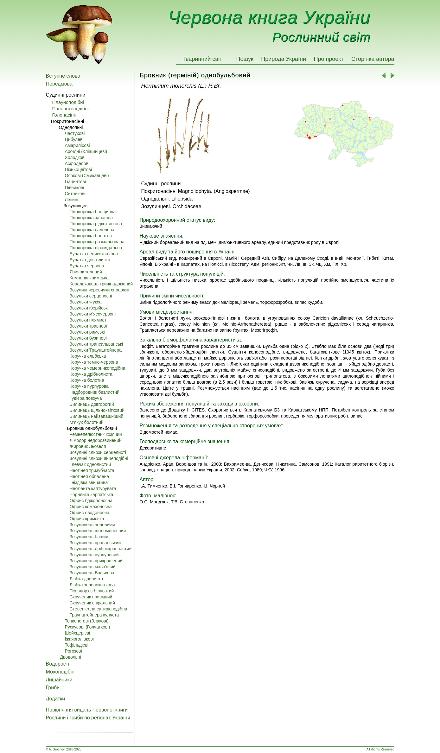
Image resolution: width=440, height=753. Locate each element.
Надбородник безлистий (95, 392)
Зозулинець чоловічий (92, 524)
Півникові (74, 187)
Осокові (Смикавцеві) (87, 175)
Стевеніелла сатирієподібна (98, 609)
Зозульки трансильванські (96, 344)
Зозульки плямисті (89, 320)
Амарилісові (77, 145)
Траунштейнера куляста (94, 615)
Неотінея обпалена (89, 476)
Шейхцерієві (77, 633)
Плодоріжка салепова (92, 229)
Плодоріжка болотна (91, 235)
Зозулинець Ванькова (92, 573)
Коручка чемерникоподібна (97, 368)
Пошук (244, 59)
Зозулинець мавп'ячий (93, 567)
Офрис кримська (87, 518)
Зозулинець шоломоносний (98, 530)
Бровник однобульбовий (92, 428)
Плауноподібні (68, 102)
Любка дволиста (86, 579)
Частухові (75, 133)
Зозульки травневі (88, 326)
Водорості (57, 664)
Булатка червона (87, 266)
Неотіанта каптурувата (93, 488)
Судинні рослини (66, 95)
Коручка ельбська (88, 356)
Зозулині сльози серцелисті (98, 452)
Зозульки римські (87, 332)
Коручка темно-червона (94, 362)
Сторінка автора (372, 59)
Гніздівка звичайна (89, 482)
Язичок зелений (86, 272)
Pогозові (73, 651)
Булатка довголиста (90, 260)
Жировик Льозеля (88, 446)
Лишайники (59, 679)
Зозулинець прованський (95, 542)
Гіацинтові (75, 181)
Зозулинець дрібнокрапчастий (101, 548)
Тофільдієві (76, 645)
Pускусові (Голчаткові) (87, 627)
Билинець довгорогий (92, 404)
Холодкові (75, 157)
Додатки (55, 698)
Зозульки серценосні (91, 296)
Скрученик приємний (91, 597)
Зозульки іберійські (89, 308)
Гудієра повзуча (86, 398)
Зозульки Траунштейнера (96, 350)
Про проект (328, 59)
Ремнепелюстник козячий (96, 434)
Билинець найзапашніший (97, 416)
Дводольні (70, 657)
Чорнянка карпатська (91, 494)
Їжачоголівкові (79, 639)
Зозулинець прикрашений (96, 560)
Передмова (59, 83)
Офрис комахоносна (91, 506)
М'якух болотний (87, 422)
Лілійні (71, 199)
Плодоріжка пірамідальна (96, 248)
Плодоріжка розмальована (97, 241)
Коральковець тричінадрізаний (101, 284)
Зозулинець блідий (89, 536)
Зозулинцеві (76, 205)
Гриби (53, 687)
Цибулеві (74, 139)
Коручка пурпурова (89, 386)
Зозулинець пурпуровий (94, 554)
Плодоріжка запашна (91, 217)
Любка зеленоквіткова (92, 585)
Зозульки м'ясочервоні (93, 314)
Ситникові (75, 193)
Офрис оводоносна (89, 512)
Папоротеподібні (70, 108)
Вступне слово (63, 76)
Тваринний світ (202, 59)
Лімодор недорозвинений (96, 440)
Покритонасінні (67, 121)
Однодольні (71, 127)
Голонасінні (65, 114)
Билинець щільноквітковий (97, 410)
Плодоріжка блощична (93, 211)
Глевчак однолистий (90, 464)
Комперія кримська (89, 278)
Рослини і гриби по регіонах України (88, 717)
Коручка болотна (87, 380)
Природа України (283, 59)
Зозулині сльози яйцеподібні (99, 458)
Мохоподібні (60, 671)
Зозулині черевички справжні (99, 290)
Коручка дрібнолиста (91, 374)
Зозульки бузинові (88, 338)
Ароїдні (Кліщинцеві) (86, 151)
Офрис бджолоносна (91, 500)
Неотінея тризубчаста (92, 470)
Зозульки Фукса (86, 302)
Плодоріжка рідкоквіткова (96, 223)
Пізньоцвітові (78, 169)
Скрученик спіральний (92, 603)
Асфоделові (77, 163)
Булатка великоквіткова (94, 254)
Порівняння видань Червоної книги (87, 709)
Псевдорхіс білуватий (92, 591)
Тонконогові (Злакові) (87, 621)
